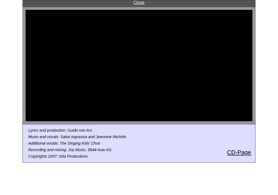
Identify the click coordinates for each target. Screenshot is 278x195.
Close (139, 2)
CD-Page (239, 152)
